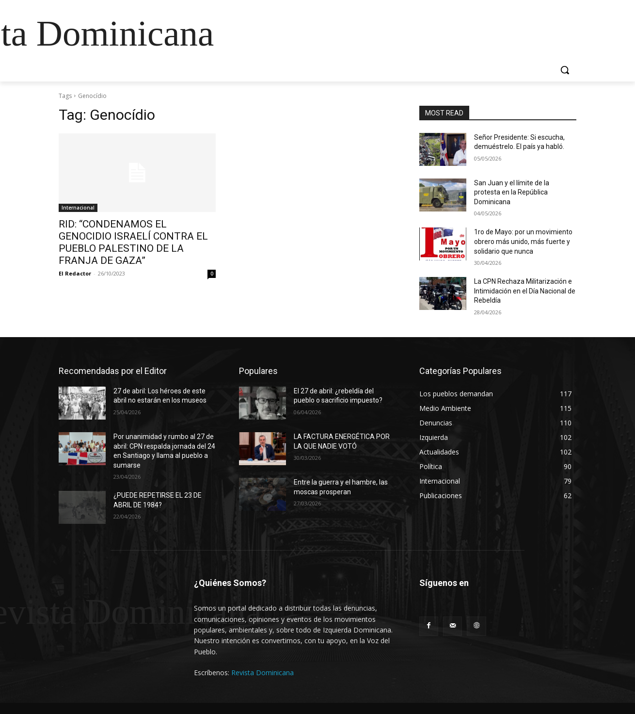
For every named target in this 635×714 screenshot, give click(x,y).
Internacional (78, 207)
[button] (564, 69)
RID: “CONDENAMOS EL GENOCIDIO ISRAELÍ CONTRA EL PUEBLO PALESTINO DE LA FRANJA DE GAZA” (133, 242)
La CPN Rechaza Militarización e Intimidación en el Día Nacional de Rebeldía (524, 290)
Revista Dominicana (262, 672)
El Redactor (75, 273)
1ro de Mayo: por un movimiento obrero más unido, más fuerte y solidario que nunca (523, 241)
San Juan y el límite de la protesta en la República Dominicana (511, 192)
